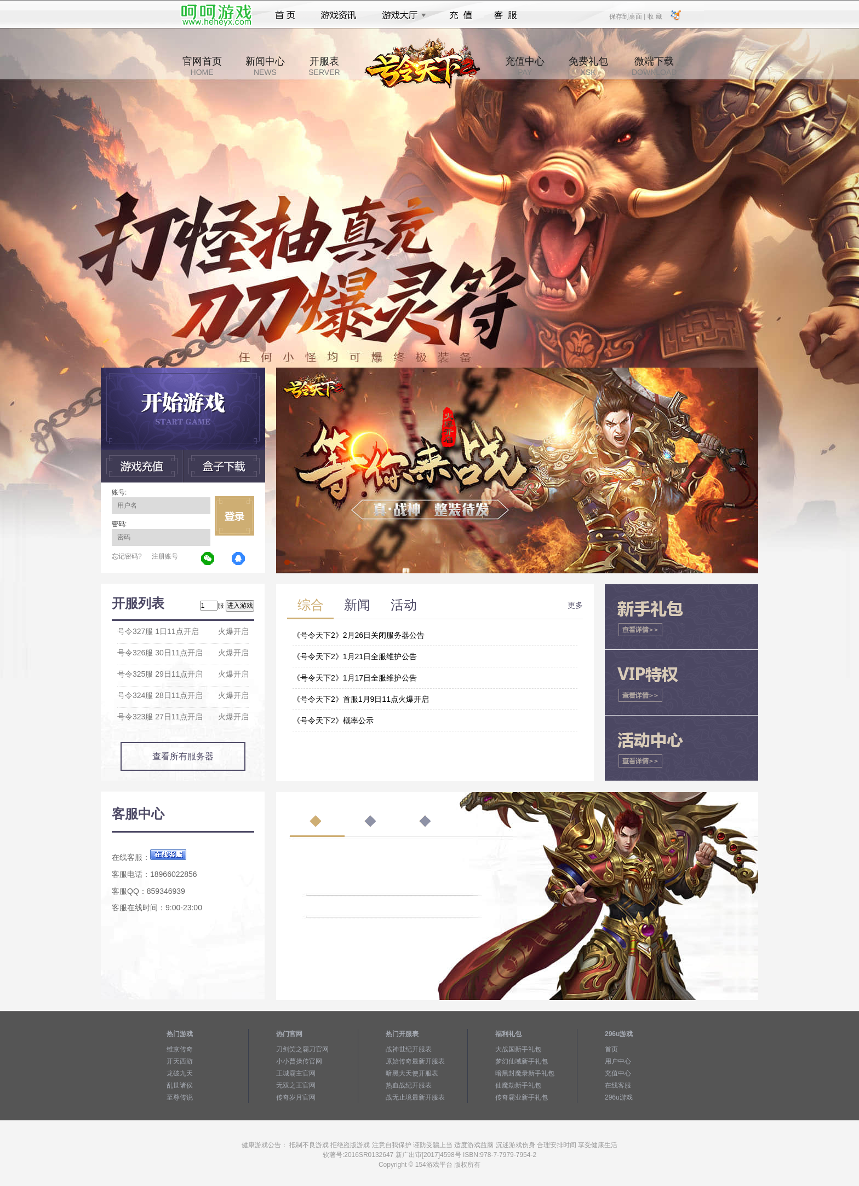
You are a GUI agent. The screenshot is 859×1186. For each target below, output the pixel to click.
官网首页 (202, 66)
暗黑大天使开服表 (412, 1073)
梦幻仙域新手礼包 (521, 1061)
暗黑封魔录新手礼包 (524, 1073)
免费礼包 (588, 66)
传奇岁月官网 (296, 1097)
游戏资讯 (338, 15)
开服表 (324, 66)
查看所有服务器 (183, 756)
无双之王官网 (296, 1085)
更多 (575, 605)
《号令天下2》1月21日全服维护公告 (355, 656)
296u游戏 (619, 1097)
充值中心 (525, 66)
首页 (285, 15)
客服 (506, 15)
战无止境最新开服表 (415, 1097)
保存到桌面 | (628, 16)
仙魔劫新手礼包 (518, 1085)
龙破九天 (180, 1073)
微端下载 (654, 66)
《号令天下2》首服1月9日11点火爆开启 (361, 699)
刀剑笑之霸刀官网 (302, 1049)
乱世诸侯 (180, 1085)
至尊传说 (180, 1097)
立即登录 (234, 516)
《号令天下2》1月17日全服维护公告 (355, 677)
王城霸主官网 (296, 1073)
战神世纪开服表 (409, 1049)
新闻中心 (265, 66)
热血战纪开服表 (409, 1085)
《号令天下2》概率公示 (333, 720)
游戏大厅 (401, 15)
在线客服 (618, 1085)
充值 (460, 15)
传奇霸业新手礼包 (521, 1097)
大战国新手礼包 (518, 1049)
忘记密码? (127, 556)
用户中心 (618, 1061)
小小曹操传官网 (299, 1061)
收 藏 (654, 16)
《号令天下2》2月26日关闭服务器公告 (359, 635)
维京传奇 (180, 1049)
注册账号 (165, 556)
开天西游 (180, 1061)
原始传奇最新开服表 (415, 1061)
